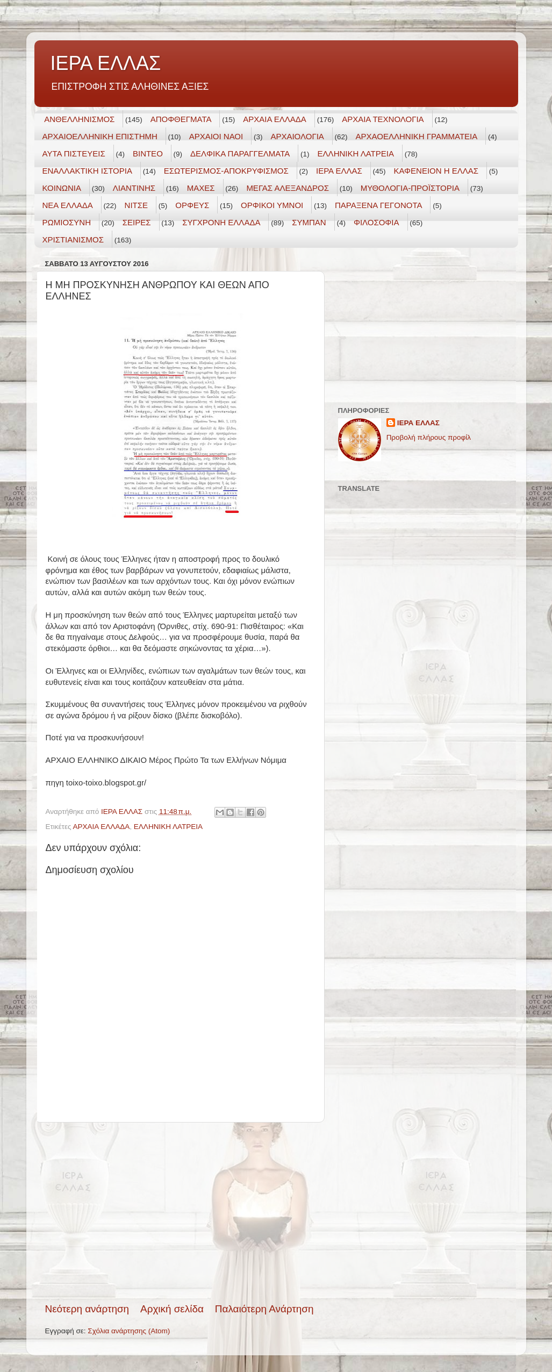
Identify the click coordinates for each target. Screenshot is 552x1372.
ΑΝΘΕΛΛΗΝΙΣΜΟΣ (79, 119)
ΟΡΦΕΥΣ (192, 205)
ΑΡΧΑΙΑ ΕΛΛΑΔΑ (274, 119)
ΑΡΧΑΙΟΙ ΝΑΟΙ (216, 136)
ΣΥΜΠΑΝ (309, 222)
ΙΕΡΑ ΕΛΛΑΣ (106, 63)
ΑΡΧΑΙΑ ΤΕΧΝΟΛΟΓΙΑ (383, 119)
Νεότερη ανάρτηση (87, 1308)
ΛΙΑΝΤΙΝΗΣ (134, 187)
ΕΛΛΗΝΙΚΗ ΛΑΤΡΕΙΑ (356, 153)
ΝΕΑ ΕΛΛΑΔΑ (67, 205)
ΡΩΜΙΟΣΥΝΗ (66, 222)
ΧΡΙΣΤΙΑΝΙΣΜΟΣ (73, 239)
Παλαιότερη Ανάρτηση (264, 1308)
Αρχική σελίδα (172, 1308)
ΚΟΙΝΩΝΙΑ (61, 187)
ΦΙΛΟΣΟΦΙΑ (376, 222)
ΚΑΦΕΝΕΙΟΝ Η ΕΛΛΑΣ (436, 170)
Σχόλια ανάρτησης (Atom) (129, 1331)
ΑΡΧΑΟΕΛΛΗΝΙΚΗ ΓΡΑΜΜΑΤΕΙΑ (417, 136)
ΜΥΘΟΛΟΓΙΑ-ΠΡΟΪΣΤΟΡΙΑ (410, 187)
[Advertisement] (179, 1212)
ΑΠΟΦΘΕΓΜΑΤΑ (181, 119)
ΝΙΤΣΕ (136, 205)
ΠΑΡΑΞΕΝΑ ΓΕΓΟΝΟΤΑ (378, 205)
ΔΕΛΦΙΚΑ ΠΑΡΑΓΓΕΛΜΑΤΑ (240, 153)
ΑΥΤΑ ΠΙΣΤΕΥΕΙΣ (73, 153)
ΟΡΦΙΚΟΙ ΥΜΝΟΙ (272, 205)
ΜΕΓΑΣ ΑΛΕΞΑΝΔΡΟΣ (287, 187)
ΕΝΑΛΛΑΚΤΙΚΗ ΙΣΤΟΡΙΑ (87, 170)
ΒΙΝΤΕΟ (148, 153)
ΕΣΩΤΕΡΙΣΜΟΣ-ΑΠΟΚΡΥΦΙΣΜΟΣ (226, 170)
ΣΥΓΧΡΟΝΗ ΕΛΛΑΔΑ (221, 222)
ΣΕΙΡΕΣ (137, 222)
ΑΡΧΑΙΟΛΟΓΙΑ (297, 136)
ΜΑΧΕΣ (201, 187)
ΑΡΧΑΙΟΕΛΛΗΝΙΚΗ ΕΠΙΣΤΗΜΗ (99, 136)
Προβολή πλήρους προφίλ (428, 437)
